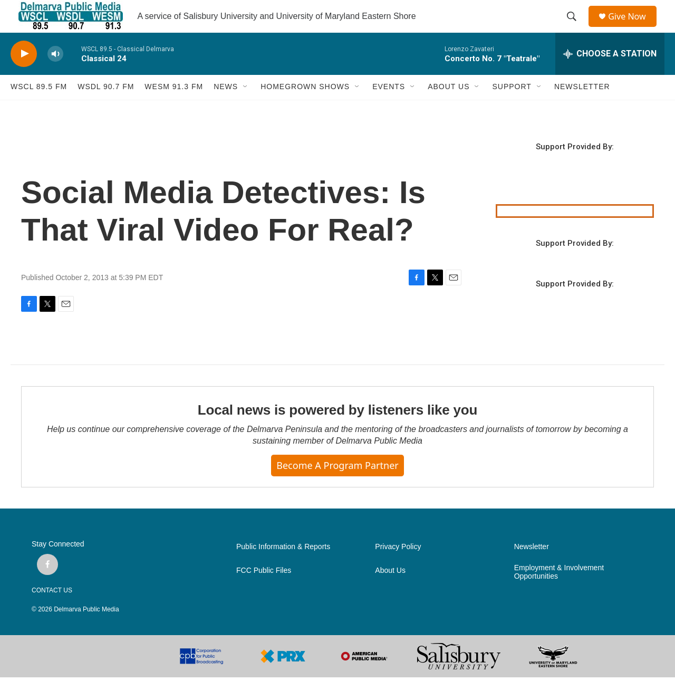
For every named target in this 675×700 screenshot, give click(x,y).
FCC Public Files (263, 593)
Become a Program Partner (337, 488)
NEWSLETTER (582, 110)
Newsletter (531, 569)
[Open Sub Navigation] (246, 110)
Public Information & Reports (283, 569)
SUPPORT (511, 110)
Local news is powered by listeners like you (337, 433)
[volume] (55, 77)
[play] (23, 77)
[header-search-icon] (575, 28)
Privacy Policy (398, 569)
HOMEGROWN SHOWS (305, 110)
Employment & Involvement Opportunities (559, 595)
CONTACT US (52, 613)
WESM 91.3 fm (173, 110)
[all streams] (609, 76)
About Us (390, 593)
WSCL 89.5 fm (39, 110)
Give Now (633, 27)
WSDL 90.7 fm (106, 110)
